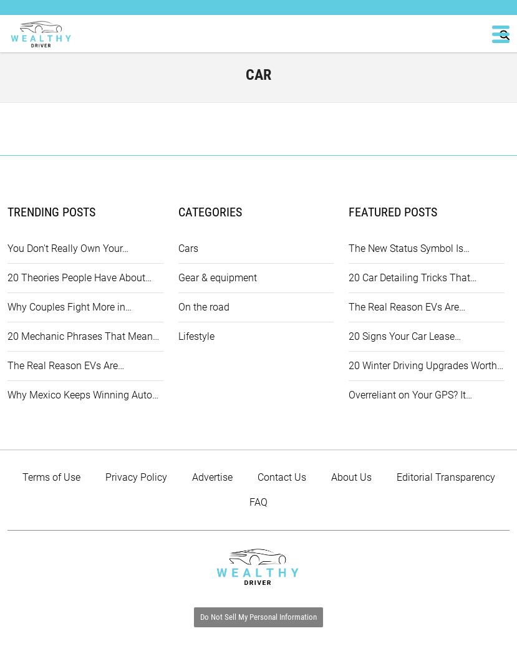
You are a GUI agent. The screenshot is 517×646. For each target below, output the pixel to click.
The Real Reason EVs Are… (65, 366)
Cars (188, 248)
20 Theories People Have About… (79, 278)
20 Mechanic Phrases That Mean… (83, 336)
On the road (204, 307)
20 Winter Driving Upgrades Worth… (426, 366)
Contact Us (282, 477)
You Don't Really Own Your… (67, 248)
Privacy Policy (136, 477)
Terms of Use (51, 477)
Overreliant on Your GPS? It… (410, 395)
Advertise (212, 477)
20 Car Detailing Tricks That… (412, 278)
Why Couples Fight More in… (69, 307)
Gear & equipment (217, 278)
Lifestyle (196, 336)
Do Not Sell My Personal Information (258, 617)
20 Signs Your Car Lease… (405, 336)
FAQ (258, 502)
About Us (351, 477)
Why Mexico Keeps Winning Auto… (82, 395)
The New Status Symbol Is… (409, 248)
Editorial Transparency (446, 477)
